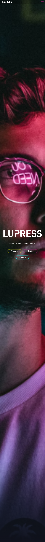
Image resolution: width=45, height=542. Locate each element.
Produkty (22, 257)
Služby (30, 251)
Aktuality (14, 251)
